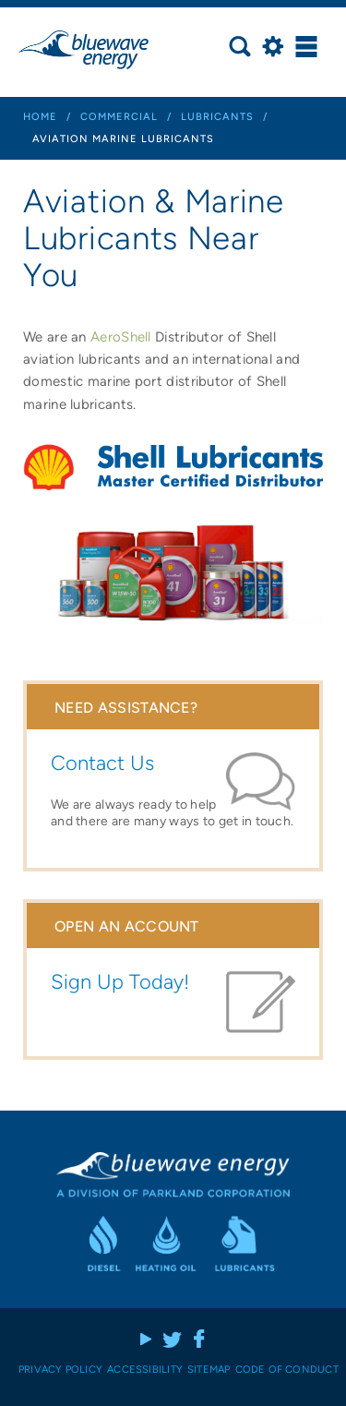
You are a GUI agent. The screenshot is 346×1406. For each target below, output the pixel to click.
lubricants (217, 117)
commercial (119, 117)
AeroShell (120, 337)
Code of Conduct (287, 1370)
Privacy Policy (60, 1370)
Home (40, 117)
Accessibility (145, 1370)
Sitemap (209, 1370)
